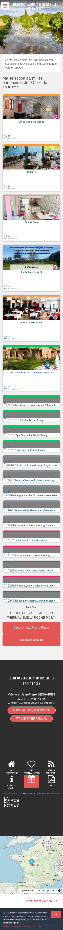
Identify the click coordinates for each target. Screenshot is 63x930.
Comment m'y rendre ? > (41, 901)
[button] (31, 117)
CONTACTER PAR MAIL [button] (31, 718)
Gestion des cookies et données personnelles (22, 926)
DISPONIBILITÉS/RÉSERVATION (31, 710)
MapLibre (52, 890)
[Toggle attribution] (59, 891)
